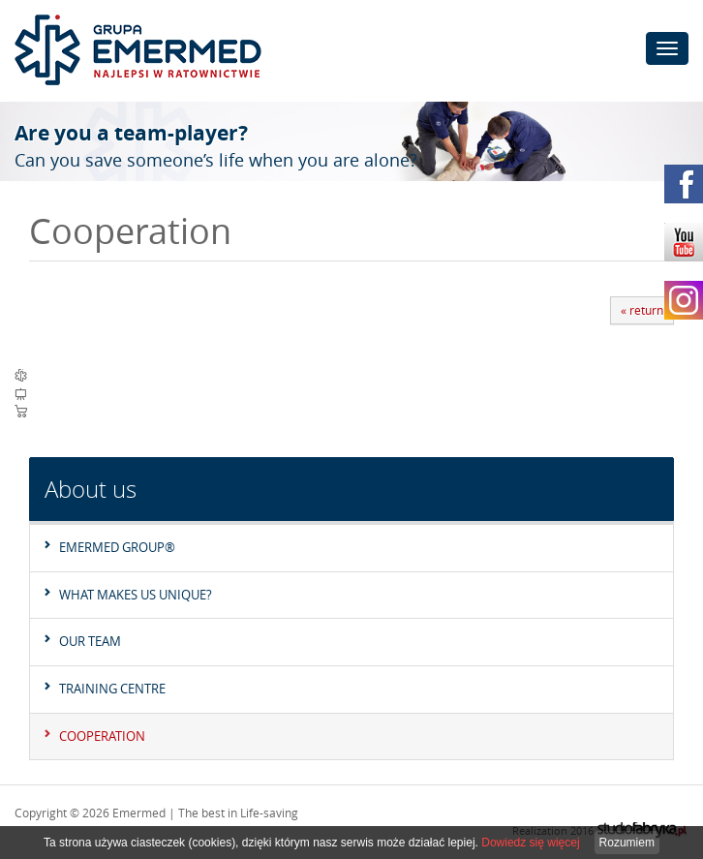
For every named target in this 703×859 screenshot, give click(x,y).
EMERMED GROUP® (117, 547)
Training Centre (112, 688)
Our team (90, 641)
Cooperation (102, 736)
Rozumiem (627, 842)
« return (642, 310)
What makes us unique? (135, 594)
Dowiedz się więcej (530, 842)
